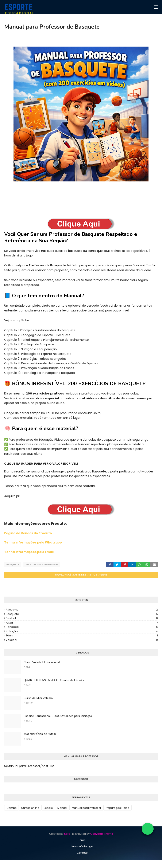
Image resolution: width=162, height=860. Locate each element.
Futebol (82, 618)
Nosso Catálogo (82, 846)
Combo (11, 807)
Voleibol (82, 639)
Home (81, 840)
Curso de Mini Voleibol (39, 698)
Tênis (82, 635)
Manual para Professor (42, 564)
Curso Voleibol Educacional (42, 662)
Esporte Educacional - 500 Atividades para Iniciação (58, 716)
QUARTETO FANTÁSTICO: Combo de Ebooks (54, 680)
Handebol (82, 627)
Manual (62, 807)
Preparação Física (117, 807)
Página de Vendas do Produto (28, 533)
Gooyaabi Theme (101, 833)
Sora (67, 833)
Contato (82, 852)
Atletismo (82, 609)
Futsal (82, 622)
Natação (82, 631)
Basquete (12, 564)
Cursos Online (30, 807)
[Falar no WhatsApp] (148, 829)
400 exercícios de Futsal (40, 734)
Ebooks (48, 807)
